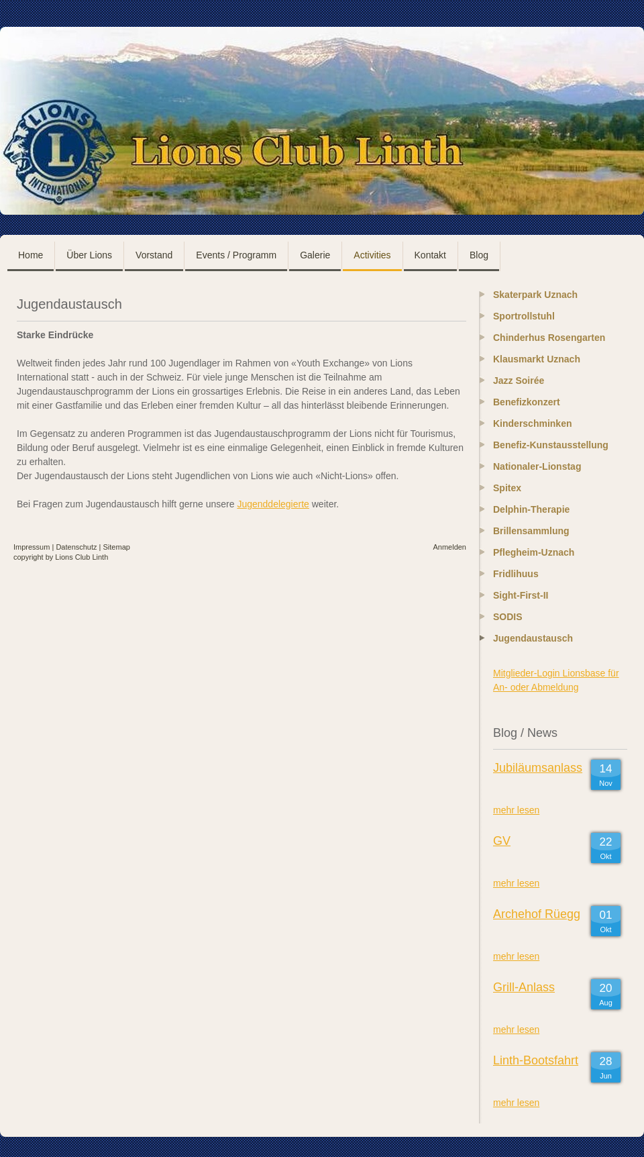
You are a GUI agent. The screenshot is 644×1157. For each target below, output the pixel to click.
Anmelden (449, 547)
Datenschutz (76, 547)
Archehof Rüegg (536, 914)
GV (502, 841)
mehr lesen (516, 810)
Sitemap (116, 547)
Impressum (31, 547)
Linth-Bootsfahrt (535, 1060)
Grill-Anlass (524, 987)
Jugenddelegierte (273, 504)
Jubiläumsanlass (537, 767)
